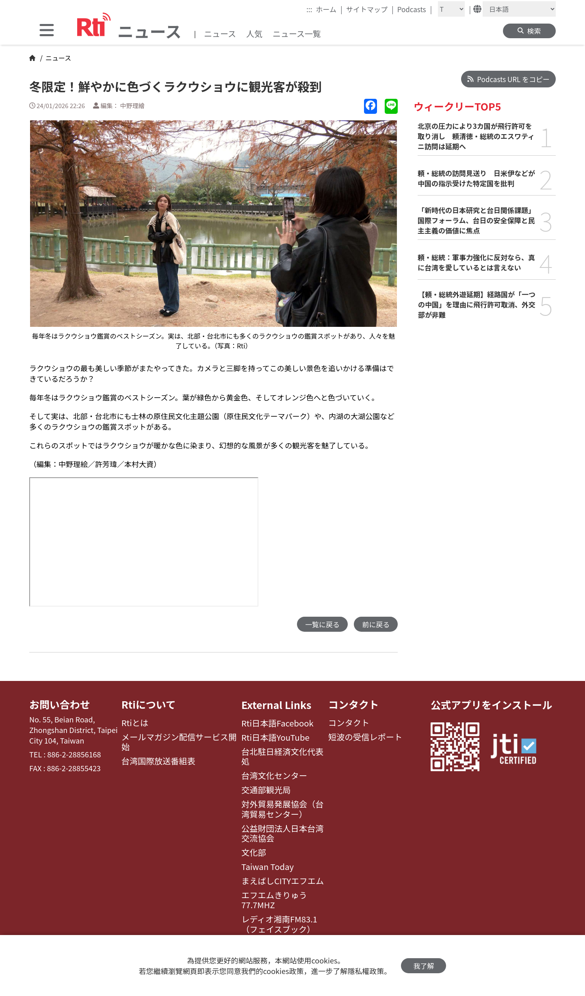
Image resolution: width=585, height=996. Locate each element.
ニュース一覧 (297, 33)
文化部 (253, 852)
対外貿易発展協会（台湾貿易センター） (282, 809)
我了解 (423, 966)
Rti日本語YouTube (275, 737)
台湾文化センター (274, 776)
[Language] (519, 9)
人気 (254, 33)
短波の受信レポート (365, 737)
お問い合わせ (59, 704)
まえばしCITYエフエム (282, 881)
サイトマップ (370, 9)
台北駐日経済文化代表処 (282, 757)
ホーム (329, 9)
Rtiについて (148, 704)
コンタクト (353, 704)
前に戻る (376, 624)
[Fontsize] (451, 9)
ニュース (220, 33)
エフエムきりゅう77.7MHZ (274, 900)
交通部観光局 (266, 790)
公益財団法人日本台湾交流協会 (282, 834)
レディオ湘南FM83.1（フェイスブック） (279, 924)
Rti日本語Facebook (277, 723)
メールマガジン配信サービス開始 (179, 742)
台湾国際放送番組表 (158, 761)
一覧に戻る (322, 624)
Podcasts (414, 9)
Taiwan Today (267, 867)
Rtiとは (135, 723)
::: (309, 9)
